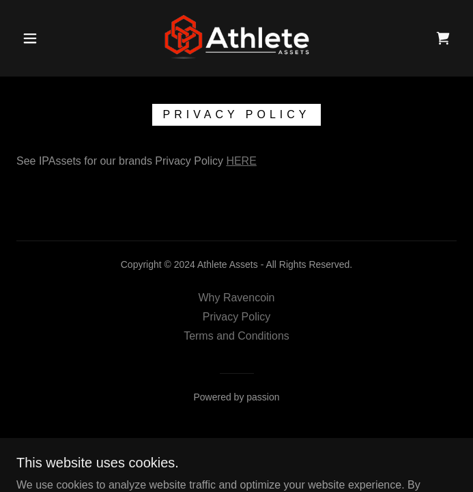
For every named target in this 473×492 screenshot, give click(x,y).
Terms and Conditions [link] (236, 336)
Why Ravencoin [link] (236, 297)
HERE (241, 161)
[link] (236, 38)
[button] (38, 38)
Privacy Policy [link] (237, 317)
